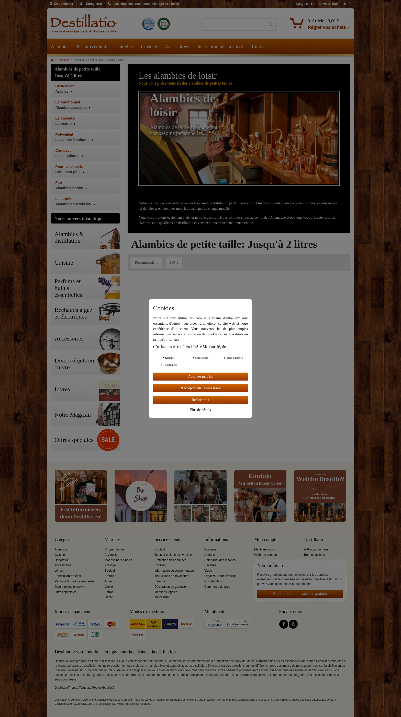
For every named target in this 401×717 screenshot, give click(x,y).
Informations (216, 539)
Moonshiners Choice (118, 560)
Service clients (167, 539)
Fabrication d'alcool (68, 576)
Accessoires (176, 46)
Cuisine (60, 555)
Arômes (209, 555)
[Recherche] (270, 24)
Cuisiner (149, 46)
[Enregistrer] (91, 4)
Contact (159, 549)
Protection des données (170, 560)
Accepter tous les (200, 376)
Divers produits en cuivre (219, 46)
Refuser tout (200, 400)
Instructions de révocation (171, 576)
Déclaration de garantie (170, 587)
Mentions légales (165, 592)
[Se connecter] (61, 4)
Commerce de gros (217, 587)
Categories (64, 539)
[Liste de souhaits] (347, 4)
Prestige (110, 565)
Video (208, 570)
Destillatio (313, 539)
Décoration (62, 560)
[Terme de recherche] (233, 24)
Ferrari (109, 592)
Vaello (109, 587)
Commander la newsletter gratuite (300, 594)
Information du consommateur (174, 570)
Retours (159, 581)
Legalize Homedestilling (220, 576)
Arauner (110, 576)
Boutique (210, 549)
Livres (258, 46)
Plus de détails (200, 410)
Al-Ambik (111, 555)
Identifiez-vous (264, 549)
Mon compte (265, 539)
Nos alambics (213, 581)
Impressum (162, 597)
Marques (112, 539)
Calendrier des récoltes (220, 560)
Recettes (210, 565)
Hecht (109, 597)
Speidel (110, 570)
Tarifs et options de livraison (173, 555)
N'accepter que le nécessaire (200, 388)
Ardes (109, 581)
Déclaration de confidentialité (176, 346)
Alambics (60, 46)
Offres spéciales (65, 592)
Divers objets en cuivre (70, 587)
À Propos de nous (316, 549)
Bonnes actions (314, 555)
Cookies (159, 565)
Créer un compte (265, 555)
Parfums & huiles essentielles (74, 581)
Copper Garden (115, 549)
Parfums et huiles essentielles (105, 46)
